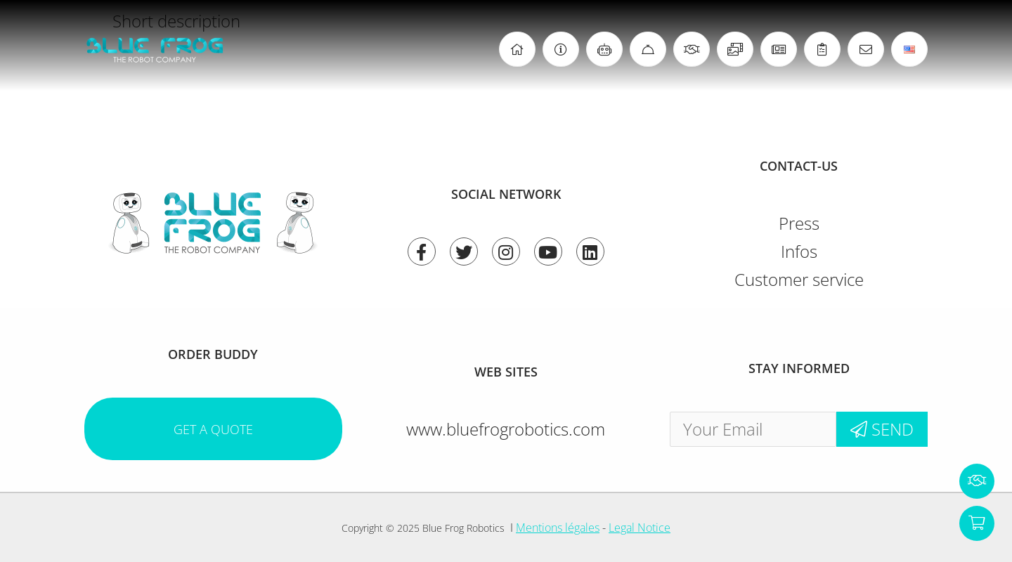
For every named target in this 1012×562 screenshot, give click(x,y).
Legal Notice (639, 527)
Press (799, 223)
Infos (799, 251)
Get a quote (213, 429)
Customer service (799, 279)
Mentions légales (557, 527)
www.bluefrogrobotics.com (505, 428)
